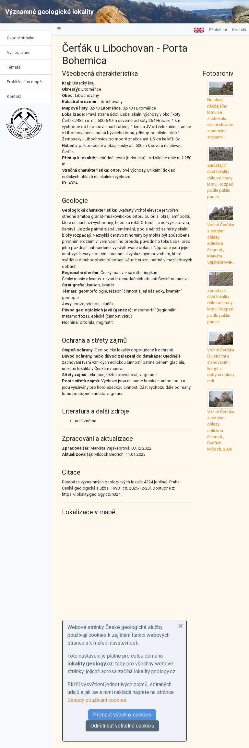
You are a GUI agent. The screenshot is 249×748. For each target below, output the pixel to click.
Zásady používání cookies (96, 700)
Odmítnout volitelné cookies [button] (122, 726)
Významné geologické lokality (49, 12)
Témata (13, 67)
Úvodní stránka (20, 37)
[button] (180, 626)
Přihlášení (218, 29)
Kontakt (14, 96)
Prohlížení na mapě (24, 81)
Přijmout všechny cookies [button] (122, 715)
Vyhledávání (18, 52)
